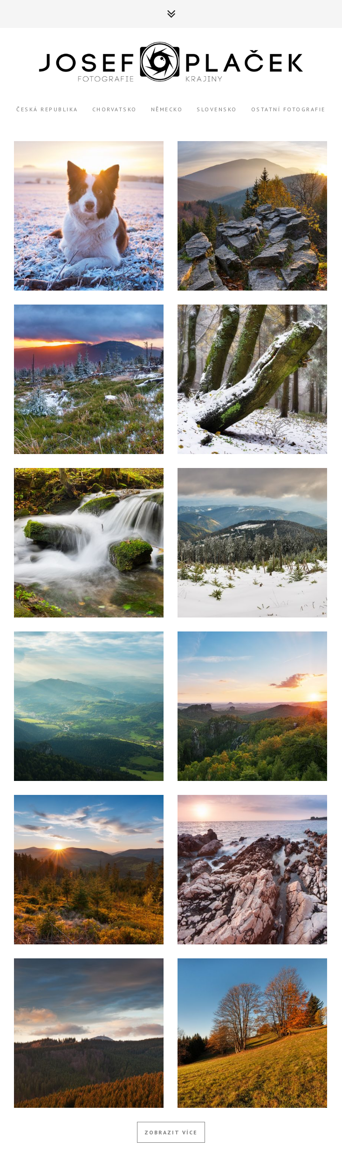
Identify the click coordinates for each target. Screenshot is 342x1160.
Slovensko (217, 109)
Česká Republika (47, 109)
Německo (167, 109)
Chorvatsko (114, 109)
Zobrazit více (171, 1132)
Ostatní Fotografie (288, 109)
